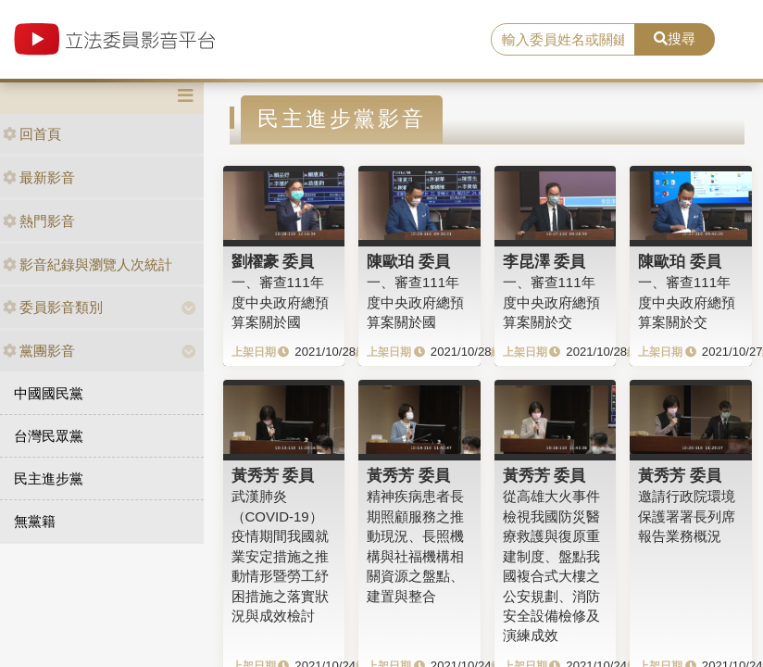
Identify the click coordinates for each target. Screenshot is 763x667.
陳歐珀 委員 (408, 261)
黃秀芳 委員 (273, 475)
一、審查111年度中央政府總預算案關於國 (280, 302)
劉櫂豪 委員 (273, 261)
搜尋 (674, 38)
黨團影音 (39, 351)
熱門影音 (39, 221)
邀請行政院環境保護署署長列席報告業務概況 (686, 516)
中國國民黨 (48, 393)
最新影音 (39, 177)
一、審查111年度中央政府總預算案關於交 (551, 302)
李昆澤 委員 (544, 261)
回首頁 (32, 134)
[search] (563, 40)
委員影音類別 (53, 307)
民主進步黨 (48, 478)
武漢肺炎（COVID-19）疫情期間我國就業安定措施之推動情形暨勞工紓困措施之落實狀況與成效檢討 (280, 555)
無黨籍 (35, 521)
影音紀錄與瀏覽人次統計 (87, 264)
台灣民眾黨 (48, 436)
